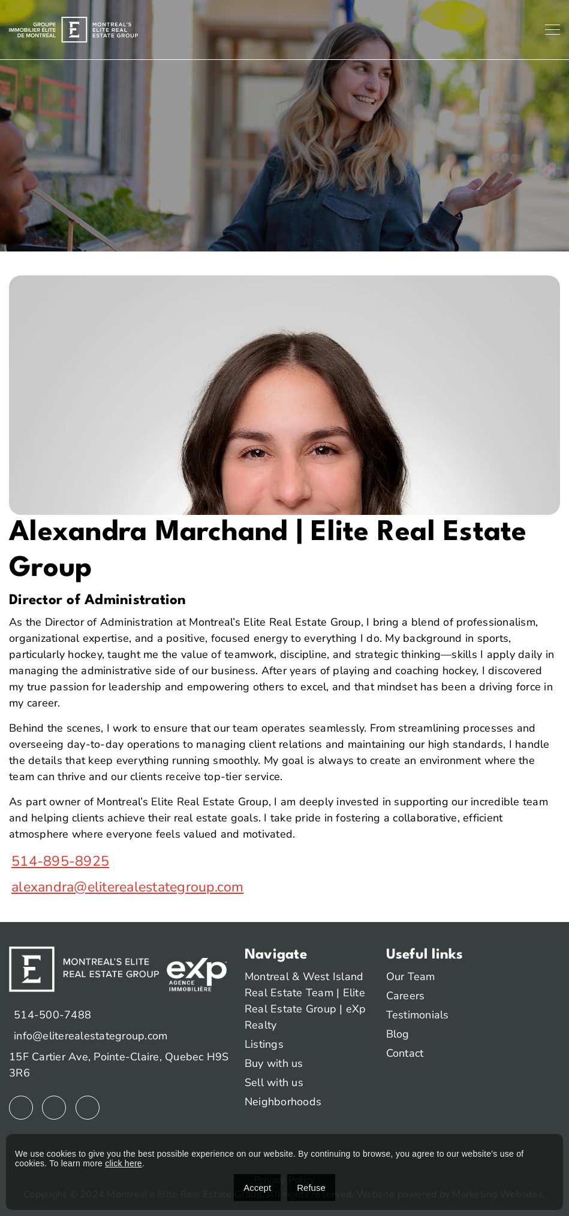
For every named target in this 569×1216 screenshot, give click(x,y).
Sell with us (274, 1082)
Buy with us (274, 1063)
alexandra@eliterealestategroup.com (127, 887)
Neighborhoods (283, 1101)
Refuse (311, 1187)
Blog (398, 1034)
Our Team (410, 976)
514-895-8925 (60, 861)
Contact (405, 1053)
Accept (257, 1187)
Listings (264, 1044)
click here (123, 1163)
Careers (405, 995)
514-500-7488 (52, 1015)
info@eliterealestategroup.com (90, 1036)
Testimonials (417, 1015)
